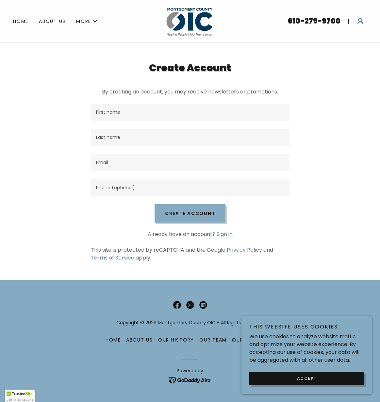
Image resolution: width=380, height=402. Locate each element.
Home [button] (113, 340)
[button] (87, 21)
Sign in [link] (225, 234)
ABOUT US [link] (52, 21)
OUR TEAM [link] (213, 340)
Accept (307, 378)
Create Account (190, 213)
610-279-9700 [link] (314, 21)
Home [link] (20, 21)
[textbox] (190, 112)
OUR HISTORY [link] (176, 340)
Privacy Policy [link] (244, 250)
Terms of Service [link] (112, 257)
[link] (190, 21)
